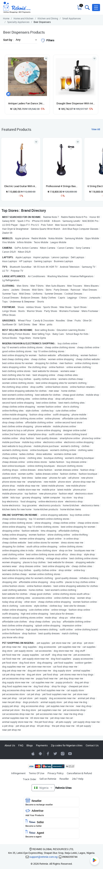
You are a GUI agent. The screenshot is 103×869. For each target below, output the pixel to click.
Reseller (64, 778)
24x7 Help (77, 778)
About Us (10, 745)
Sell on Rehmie (47, 778)
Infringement (18, 773)
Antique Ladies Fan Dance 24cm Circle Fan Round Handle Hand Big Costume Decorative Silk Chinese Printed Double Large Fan (27, 103)
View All (95, 129)
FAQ (20, 745)
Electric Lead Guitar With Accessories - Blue (20, 186)
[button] (96, 7)
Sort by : (8, 40)
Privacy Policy (56, 773)
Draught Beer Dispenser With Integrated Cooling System (75, 103)
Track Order (29, 779)
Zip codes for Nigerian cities (67, 745)
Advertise (51, 813)
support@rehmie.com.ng (43, 857)
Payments (42, 745)
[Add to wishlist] (36, 141)
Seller (51, 823)
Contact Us (92, 745)
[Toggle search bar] (86, 7)
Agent (51, 834)
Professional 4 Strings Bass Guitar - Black (62, 186)
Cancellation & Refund (79, 773)
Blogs (29, 745)
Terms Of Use (36, 773)
